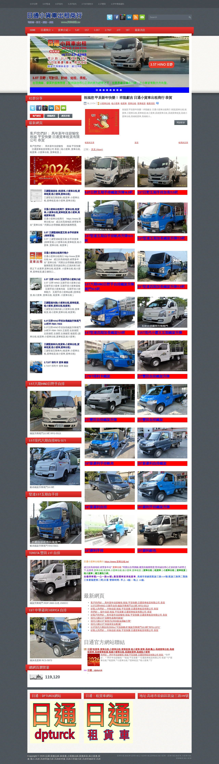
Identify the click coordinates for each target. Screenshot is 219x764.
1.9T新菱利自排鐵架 (151, 463)
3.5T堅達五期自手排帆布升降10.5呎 (109, 238)
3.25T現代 (72, 4)
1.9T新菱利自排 (96, 507)
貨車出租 (132, 103)
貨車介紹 (65, 28)
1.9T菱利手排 (94, 551)
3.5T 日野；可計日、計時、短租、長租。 (61, 78)
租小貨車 (115, 103)
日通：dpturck (94, 670)
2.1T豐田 (102, 4)
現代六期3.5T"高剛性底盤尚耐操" (107, 618)
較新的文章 (89, 143)
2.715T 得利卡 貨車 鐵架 (56, 362)
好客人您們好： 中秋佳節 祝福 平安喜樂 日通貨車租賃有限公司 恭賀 (124, 609)
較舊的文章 (183, 143)
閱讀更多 (181, 122)
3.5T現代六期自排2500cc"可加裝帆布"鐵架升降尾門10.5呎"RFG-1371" (125, 627)
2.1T (119, 30)
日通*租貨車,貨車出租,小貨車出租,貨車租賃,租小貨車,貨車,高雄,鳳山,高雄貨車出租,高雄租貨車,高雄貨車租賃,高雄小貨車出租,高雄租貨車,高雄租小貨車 (130, 651)
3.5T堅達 (46, 4)
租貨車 (124, 103)
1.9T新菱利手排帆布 (99, 463)
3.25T (97, 30)
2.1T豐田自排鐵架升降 (153, 376)
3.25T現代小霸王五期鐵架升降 (159, 333)
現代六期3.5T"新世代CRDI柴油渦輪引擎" (111, 621)
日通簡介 (48, 28)
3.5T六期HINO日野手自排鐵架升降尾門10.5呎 (109, 287)
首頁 (136, 143)
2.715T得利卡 (87, 4)
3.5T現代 (59, 4)
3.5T (87, 30)
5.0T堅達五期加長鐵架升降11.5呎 (161, 238)
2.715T (108, 30)
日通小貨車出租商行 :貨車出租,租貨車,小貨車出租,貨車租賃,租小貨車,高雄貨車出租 (62, 212)
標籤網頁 (51, 116)
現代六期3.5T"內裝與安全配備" (106, 624)
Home (33, 30)
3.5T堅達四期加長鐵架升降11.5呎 (161, 287)
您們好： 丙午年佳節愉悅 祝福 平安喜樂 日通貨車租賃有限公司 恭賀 (132, 655)
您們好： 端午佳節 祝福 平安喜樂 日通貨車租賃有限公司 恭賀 (121, 612)
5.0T (77, 30)
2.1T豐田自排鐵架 (150, 420)
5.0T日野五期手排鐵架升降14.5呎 (109, 192)
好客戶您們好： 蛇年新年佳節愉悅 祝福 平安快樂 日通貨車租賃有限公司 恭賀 (129, 615)
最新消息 (140, 30)
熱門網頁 (37, 116)
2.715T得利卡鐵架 (97, 376)
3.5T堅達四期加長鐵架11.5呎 (105, 333)
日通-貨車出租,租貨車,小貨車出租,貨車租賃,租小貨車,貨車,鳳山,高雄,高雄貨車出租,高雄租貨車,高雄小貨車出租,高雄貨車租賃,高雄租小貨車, (64, 759)
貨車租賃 (141, 103)
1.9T (128, 30)
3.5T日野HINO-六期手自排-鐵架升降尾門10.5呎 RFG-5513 (120, 606)
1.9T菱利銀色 (146, 551)
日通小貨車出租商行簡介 (56, 252)
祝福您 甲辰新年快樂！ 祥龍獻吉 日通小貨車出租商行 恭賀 (128, 98)
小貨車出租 (105, 103)
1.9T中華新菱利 (117, 4)
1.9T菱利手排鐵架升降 (153, 507)
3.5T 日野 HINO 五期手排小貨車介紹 (62, 279)
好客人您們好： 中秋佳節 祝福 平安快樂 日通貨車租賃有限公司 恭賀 (124, 630)
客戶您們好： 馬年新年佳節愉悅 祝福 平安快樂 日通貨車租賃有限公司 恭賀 (55, 136)
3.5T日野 (33, 4)
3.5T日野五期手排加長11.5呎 (157, 192)
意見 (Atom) (97, 149)
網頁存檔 (65, 116)
